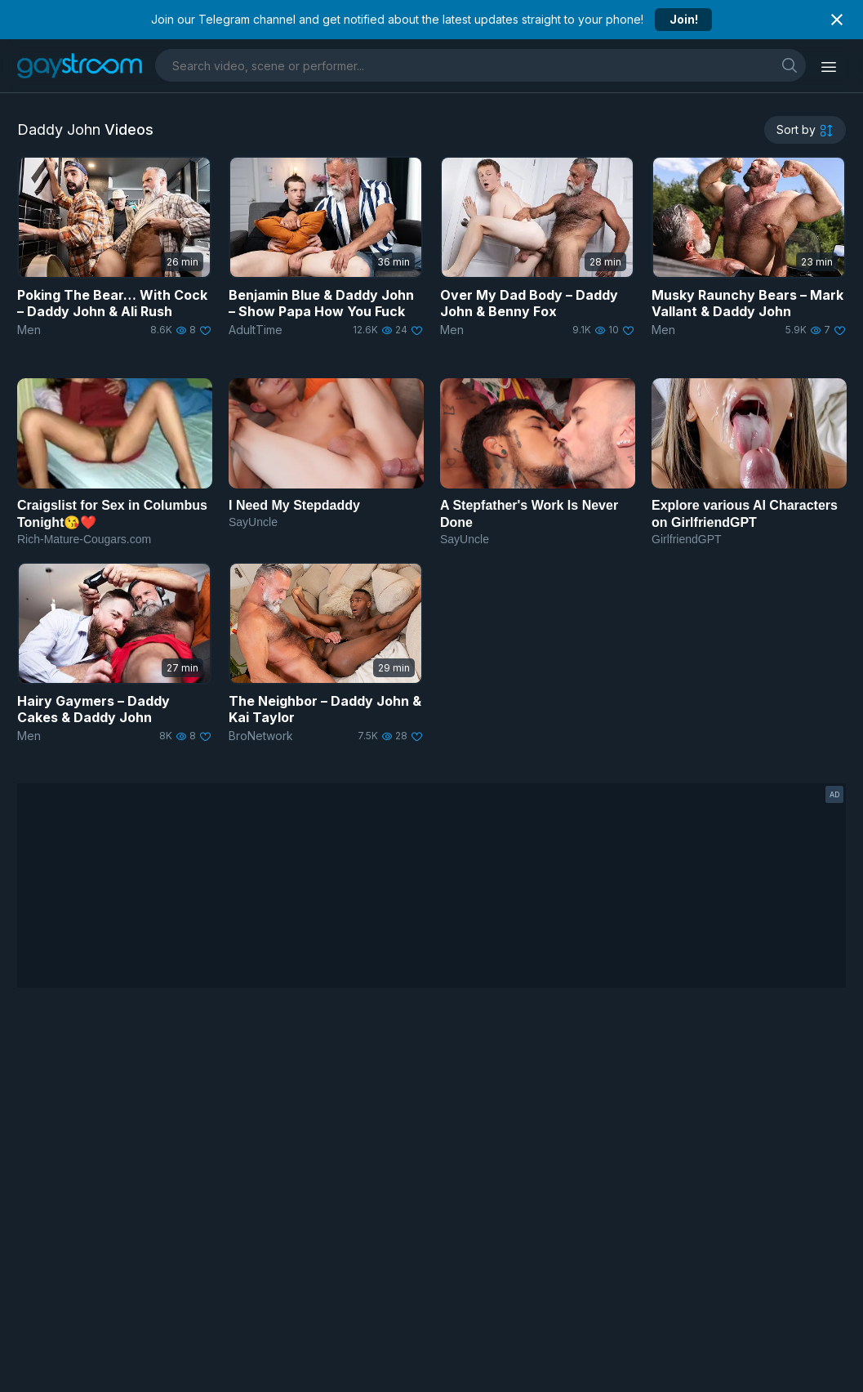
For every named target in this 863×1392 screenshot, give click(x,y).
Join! (683, 19)
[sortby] (805, 130)
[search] (789, 65)
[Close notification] (837, 19)
